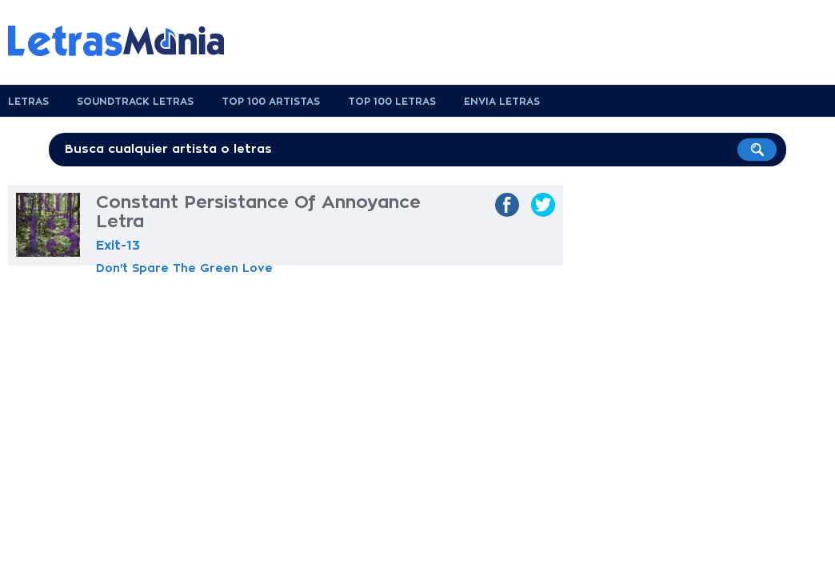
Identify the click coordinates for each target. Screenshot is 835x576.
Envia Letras (502, 101)
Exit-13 (118, 245)
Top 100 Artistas (271, 101)
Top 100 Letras (392, 101)
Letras (28, 101)
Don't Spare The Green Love (184, 268)
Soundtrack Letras (135, 101)
